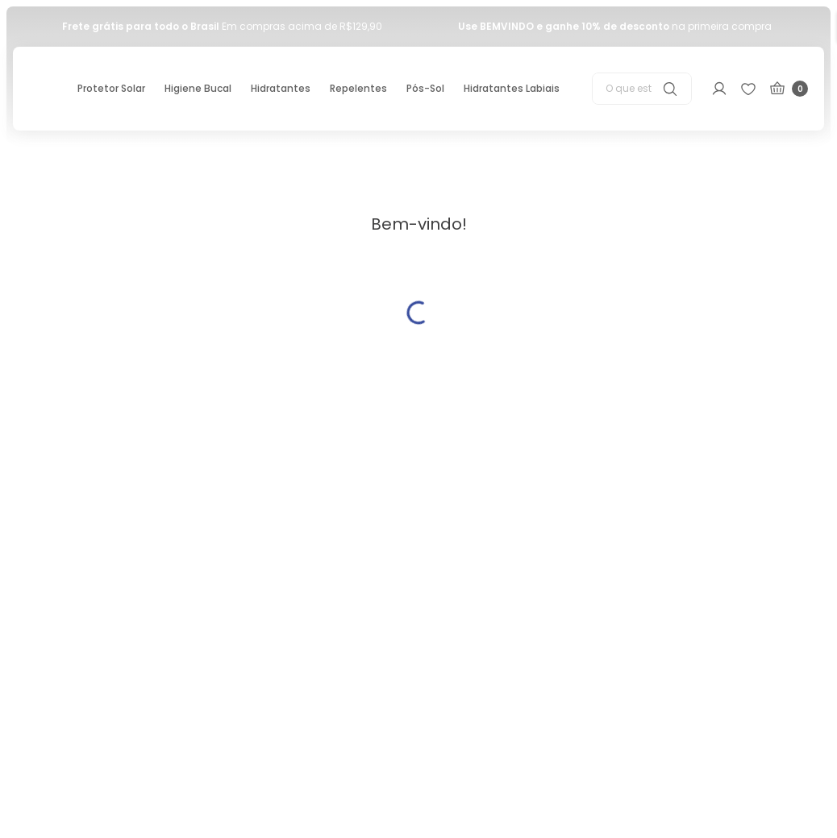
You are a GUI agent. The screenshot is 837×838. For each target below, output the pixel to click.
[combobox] (642, 89)
